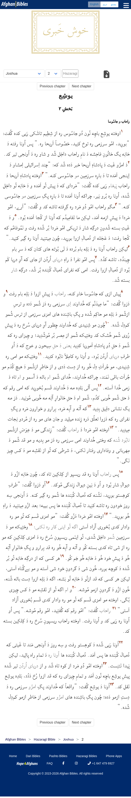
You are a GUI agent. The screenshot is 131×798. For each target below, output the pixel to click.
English (94, 4)
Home (13, 756)
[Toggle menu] (125, 5)
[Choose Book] (24, 73)
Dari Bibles (33, 756)
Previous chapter (53, 86)
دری (105, 4)
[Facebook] (63, 763)
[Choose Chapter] (53, 73)
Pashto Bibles (58, 756)
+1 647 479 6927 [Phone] (100, 763)
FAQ (50, 763)
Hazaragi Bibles (86, 756)
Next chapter (81, 86)
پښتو (113, 4)
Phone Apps (114, 756)
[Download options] (106, 75)
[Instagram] (76, 763)
